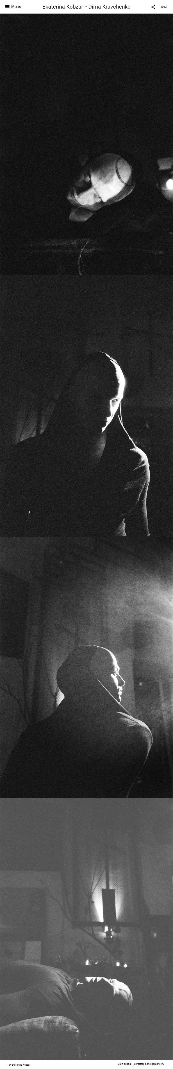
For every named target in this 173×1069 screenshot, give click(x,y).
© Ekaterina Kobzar (19, 1064)
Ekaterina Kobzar (62, 6)
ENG (164, 6)
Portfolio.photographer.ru (150, 1063)
